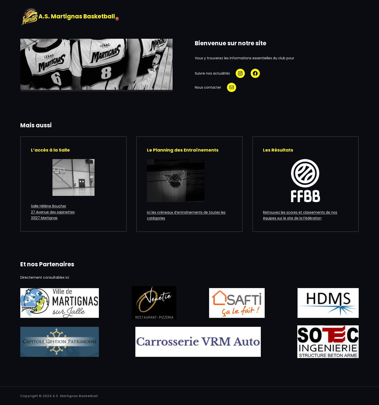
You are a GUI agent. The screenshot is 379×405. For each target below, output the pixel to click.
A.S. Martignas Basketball (75, 396)
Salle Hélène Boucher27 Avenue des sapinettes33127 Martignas (53, 212)
